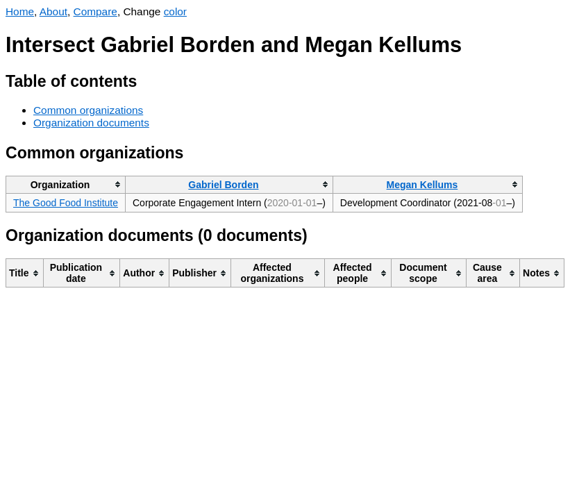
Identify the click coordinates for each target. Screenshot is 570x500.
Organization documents (91, 122)
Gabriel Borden (223, 184)
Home (20, 11)
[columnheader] (66, 184)
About (53, 11)
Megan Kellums (422, 184)
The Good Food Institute (65, 202)
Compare (95, 11)
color (175, 11)
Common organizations (88, 110)
